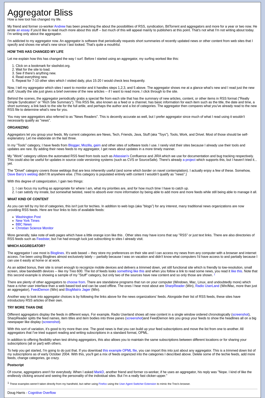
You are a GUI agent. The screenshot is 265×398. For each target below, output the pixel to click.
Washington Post (28, 217)
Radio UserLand (207, 286)
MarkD (99, 372)
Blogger (74, 145)
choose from (76, 282)
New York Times (28, 220)
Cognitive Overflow (42, 392)
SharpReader (175, 286)
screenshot (240, 314)
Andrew (59, 26)
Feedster (43, 239)
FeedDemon (40, 289)
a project (189, 160)
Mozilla (86, 145)
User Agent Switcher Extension (137, 384)
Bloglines (57, 253)
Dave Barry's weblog (22, 174)
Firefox (103, 384)
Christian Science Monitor (34, 228)
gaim (97, 145)
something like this (131, 271)
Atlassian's (121, 156)
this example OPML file (120, 350)
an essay (23, 30)
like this (236, 271)
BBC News (24, 224)
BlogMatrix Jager (77, 289)
